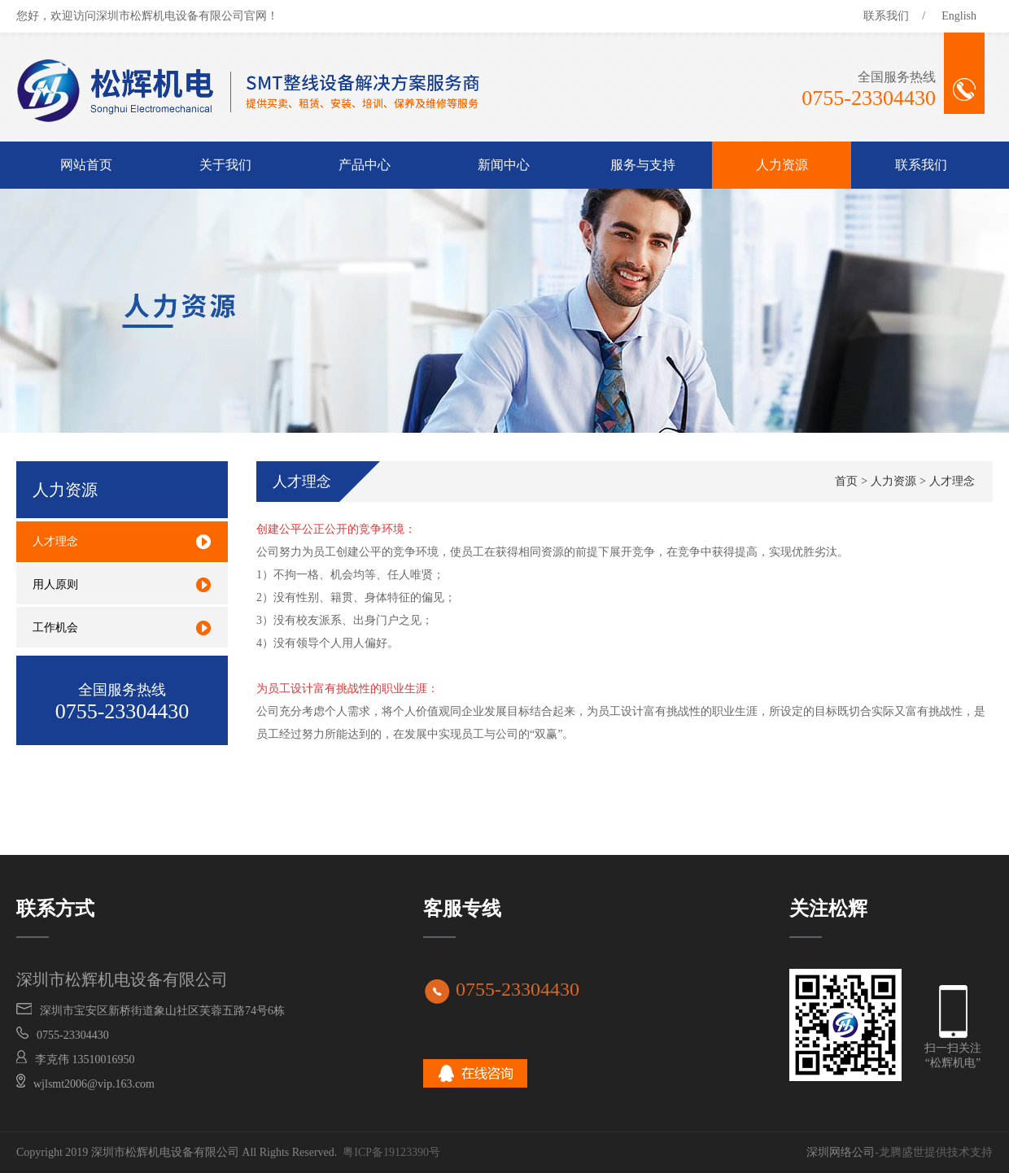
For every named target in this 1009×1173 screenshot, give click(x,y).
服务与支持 (642, 165)
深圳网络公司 (840, 1152)
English (958, 16)
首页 (846, 481)
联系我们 (886, 16)
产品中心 (365, 165)
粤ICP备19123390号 (391, 1152)
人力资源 (782, 165)
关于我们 (225, 165)
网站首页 (86, 165)
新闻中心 (504, 165)
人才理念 (952, 481)
